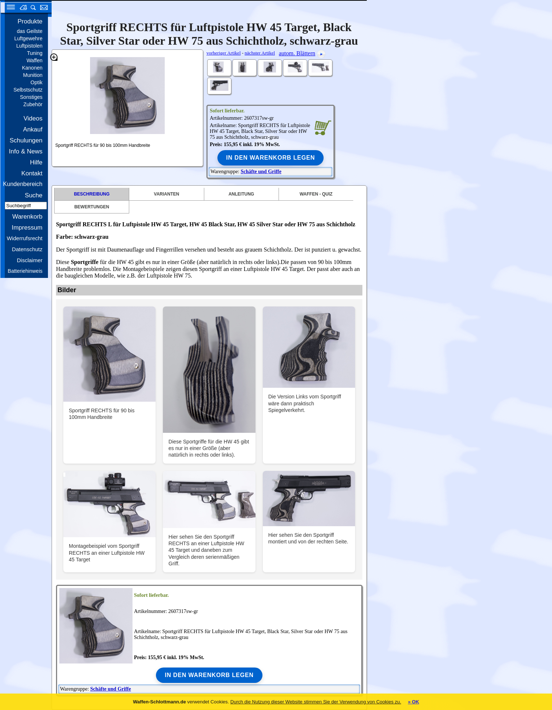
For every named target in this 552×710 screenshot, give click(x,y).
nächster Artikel (260, 53)
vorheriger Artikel (223, 53)
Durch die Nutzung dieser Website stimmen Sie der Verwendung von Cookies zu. (315, 702)
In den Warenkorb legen (270, 158)
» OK (413, 702)
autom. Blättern (297, 53)
